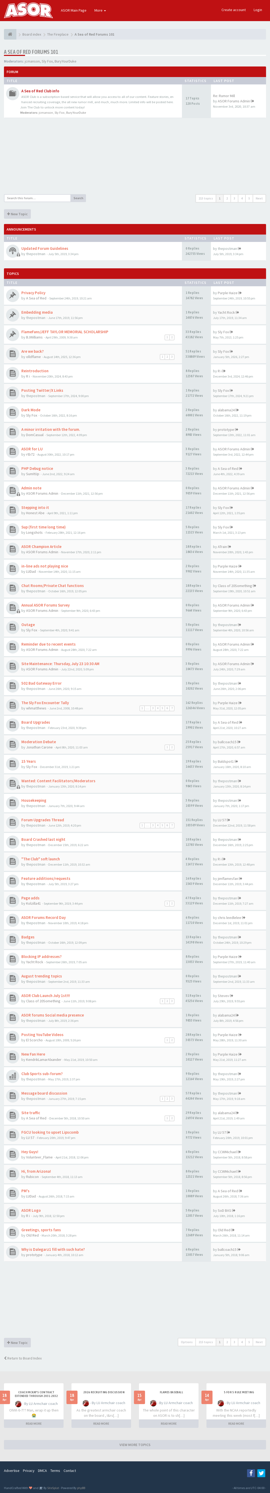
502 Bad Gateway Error (41, 683)
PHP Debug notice (37, 468)
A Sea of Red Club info (40, 90)
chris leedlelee (229, 917)
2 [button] (227, 198)
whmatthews (36, 708)
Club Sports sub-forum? (42, 1073)
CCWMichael (227, 1151)
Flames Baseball (171, 1392)
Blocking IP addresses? (41, 956)
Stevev (223, 995)
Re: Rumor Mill (224, 95)
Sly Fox (47, 61)
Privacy (29, 1470)
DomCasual (35, 434)
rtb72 (30, 454)
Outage (28, 624)
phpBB (81, 1488)
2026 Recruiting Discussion (103, 1392)
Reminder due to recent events (48, 644)
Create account (233, 9)
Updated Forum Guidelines (44, 248)
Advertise (12, 1470)
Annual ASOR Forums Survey (45, 605)
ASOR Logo (31, 1210)
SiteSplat (53, 1488)
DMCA (42, 1470)
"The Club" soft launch (40, 858)
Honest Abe (35, 513)
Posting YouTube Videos (42, 1034)
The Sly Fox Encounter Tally (45, 702)
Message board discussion (44, 1093)
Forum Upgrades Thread (42, 819)
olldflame (33, 356)
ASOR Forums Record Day (43, 917)
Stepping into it (35, 507)
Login (258, 9)
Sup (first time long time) (43, 527)
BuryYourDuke (65, 61)
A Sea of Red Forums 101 (31, 52)
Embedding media (37, 312)
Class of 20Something (235, 585)
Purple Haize (228, 292)
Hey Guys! (29, 1151)
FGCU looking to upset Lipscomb (50, 1132)
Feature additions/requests (45, 878)
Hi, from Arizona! (36, 1171)
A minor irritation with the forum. (50, 429)
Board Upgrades (35, 722)
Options (187, 1342)
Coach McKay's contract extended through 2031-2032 (36, 1394)
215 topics (206, 198)
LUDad (31, 571)
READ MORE (34, 1423)
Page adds (30, 897)
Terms (55, 1470)
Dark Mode (30, 409)
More (100, 10)
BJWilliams (34, 337)
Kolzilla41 (33, 903)
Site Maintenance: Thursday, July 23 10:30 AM (60, 663)
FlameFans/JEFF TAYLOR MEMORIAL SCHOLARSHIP (64, 331)
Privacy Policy (33, 292)
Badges (28, 936)
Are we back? (32, 351)
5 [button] (249, 198)
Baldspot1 (226, 761)
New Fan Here (33, 1054)
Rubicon (32, 1176)
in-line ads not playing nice (44, 566)
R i (28, 376)
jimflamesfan (228, 878)
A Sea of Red (36, 298)
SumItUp (32, 473)
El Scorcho (34, 1040)
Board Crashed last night (43, 839)
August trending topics (41, 976)
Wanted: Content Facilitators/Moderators (58, 780)
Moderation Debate (38, 741)
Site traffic (30, 1112)
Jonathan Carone (39, 747)
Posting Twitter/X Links (42, 390)
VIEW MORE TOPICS (135, 1444)
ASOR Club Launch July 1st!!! (45, 995)
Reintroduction (35, 370)
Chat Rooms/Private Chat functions (52, 585)
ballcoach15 (227, 742)
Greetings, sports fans (41, 1229)
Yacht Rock (226, 312)
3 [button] (234, 198)
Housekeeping (33, 800)
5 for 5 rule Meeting (239, 1392)
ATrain (222, 546)
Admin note (31, 487)
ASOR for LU (32, 448)
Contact (70, 1470)
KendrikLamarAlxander (43, 1059)
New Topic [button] (17, 214)
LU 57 (222, 820)
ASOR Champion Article (41, 546)
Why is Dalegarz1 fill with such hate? (53, 1249)
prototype (226, 429)
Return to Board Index (23, 1358)
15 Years (28, 761)
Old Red (32, 1235)
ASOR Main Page (73, 10)
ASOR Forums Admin (234, 101)
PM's (25, 1190)
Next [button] (259, 198)
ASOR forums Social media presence (52, 1015)
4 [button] (242, 198)
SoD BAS (224, 1210)
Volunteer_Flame (39, 1157)
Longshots (34, 532)
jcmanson (32, 61)
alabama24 (226, 410)
